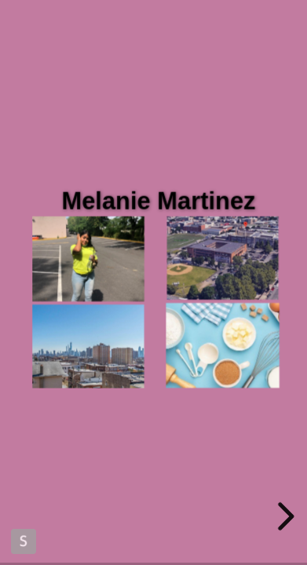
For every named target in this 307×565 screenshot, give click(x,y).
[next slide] (283, 516)
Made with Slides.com (23, 541)
